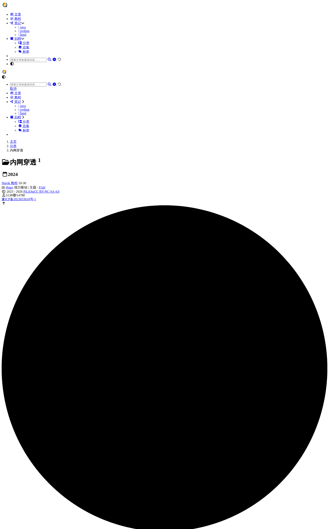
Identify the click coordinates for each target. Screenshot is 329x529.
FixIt (42, 187)
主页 (13, 141)
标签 (23, 51)
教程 (15, 18)
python (23, 31)
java (22, 27)
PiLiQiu (28, 191)
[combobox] (28, 60)
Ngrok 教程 (10, 183)
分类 (23, 43)
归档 (15, 38)
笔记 (15, 23)
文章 (15, 14)
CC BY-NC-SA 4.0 (46, 191)
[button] (168, 64)
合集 (23, 47)
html (22, 34)
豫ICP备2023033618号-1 (19, 199)
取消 (13, 88)
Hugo (9, 187)
